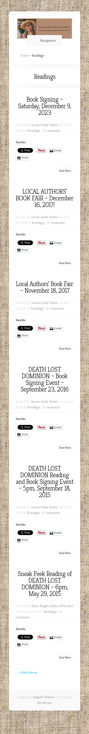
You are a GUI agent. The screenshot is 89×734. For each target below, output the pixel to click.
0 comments (52, 130)
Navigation (44, 40)
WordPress (44, 703)
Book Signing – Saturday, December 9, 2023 (44, 106)
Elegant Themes (43, 697)
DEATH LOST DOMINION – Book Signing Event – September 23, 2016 (44, 379)
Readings (33, 130)
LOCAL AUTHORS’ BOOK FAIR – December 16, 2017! (44, 198)
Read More (65, 170)
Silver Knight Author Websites (52, 605)
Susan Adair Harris (44, 124)
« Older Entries (28, 672)
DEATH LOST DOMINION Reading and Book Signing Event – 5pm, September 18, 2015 (44, 481)
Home (24, 55)
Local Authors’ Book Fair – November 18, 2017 (44, 287)
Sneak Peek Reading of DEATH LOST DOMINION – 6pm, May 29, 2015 (45, 584)
